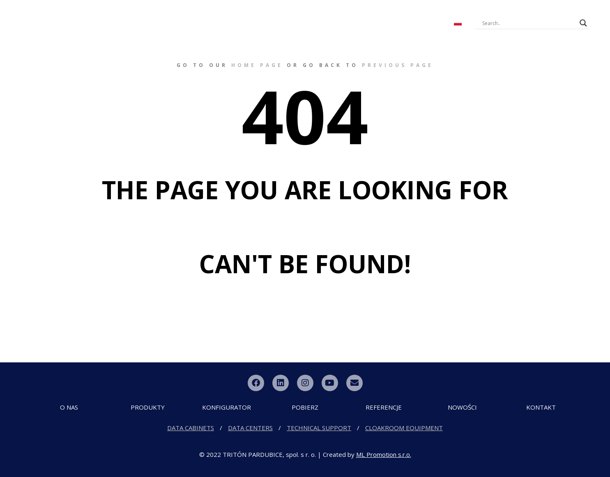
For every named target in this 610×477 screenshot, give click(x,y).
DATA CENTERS (250, 428)
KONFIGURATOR (232, 15)
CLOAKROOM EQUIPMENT (404, 428)
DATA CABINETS (190, 428)
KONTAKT (426, 15)
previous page (397, 65)
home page (257, 65)
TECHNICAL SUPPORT (319, 428)
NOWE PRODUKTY (373, 15)
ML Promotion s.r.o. (383, 454)
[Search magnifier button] (583, 23)
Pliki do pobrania (301, 15)
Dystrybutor (277, 30)
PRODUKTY (177, 15)
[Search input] (529, 23)
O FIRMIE (129, 15)
